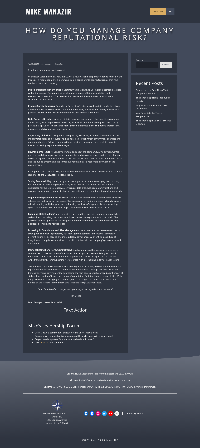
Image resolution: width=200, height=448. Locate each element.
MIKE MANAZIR (49, 11)
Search (139, 59)
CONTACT (45, 342)
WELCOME (158, 11)
